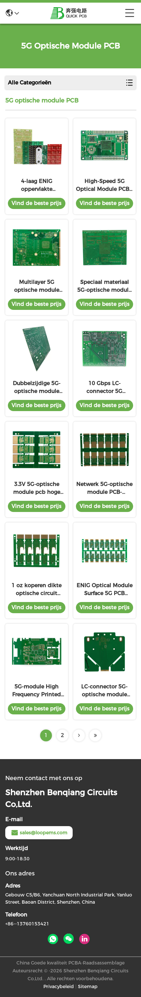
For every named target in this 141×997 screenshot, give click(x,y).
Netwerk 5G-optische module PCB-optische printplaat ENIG (104, 488)
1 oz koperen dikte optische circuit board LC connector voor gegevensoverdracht (36, 589)
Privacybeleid (58, 986)
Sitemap (88, 986)
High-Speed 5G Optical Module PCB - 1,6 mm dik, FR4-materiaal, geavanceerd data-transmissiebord (104, 185)
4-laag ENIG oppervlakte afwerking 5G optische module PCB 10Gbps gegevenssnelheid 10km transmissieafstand (37, 185)
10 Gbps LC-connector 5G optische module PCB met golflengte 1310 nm (104, 387)
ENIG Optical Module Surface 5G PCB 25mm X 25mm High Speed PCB (104, 589)
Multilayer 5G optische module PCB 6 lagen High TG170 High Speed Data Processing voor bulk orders (36, 286)
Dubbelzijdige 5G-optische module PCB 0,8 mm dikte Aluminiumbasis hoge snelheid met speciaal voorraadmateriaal (36, 387)
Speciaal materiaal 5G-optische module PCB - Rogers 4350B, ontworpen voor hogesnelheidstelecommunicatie (104, 286)
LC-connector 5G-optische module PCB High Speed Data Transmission (104, 691)
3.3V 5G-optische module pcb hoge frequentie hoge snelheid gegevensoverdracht (36, 488)
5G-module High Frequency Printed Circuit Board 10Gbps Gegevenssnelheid (36, 691)
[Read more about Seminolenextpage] (79, 735)
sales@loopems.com (39, 832)
